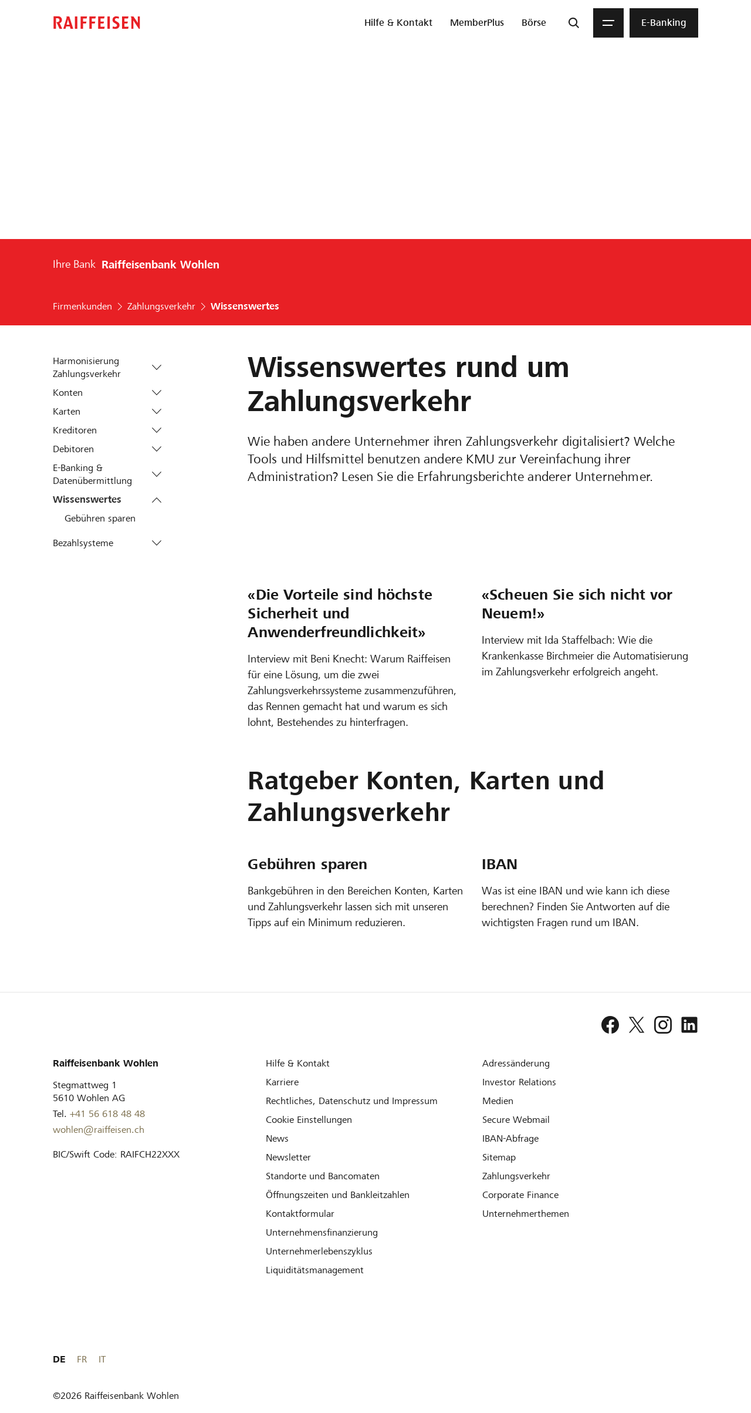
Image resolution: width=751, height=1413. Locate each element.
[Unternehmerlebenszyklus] (319, 1251)
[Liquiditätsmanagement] (315, 1270)
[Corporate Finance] (520, 1194)
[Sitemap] (499, 1157)
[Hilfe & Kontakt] (298, 1063)
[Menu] (608, 23)
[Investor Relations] (519, 1082)
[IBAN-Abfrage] (510, 1138)
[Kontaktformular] (300, 1213)
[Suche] (573, 23)
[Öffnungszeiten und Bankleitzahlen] (338, 1194)
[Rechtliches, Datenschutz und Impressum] (352, 1100)
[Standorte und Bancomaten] (323, 1176)
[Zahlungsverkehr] (516, 1176)
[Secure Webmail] (516, 1119)
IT (694, 1359)
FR (674, 1359)
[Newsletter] (288, 1157)
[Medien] (497, 1100)
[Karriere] (282, 1082)
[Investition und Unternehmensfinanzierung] (322, 1232)
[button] (157, 368)
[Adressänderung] (516, 1063)
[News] (277, 1138)
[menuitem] (398, 23)
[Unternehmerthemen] (525, 1213)
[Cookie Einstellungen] (309, 1119)
